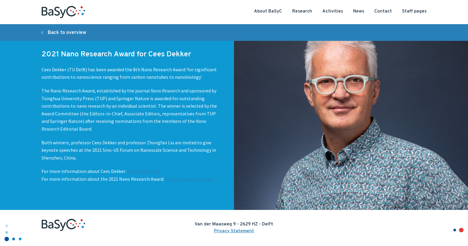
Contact (383, 11)
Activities (332, 11)
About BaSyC (268, 11)
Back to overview (67, 33)
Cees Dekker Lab (143, 171)
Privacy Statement (234, 231)
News (358, 11)
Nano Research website (189, 179)
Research (302, 11)
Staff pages (414, 11)
